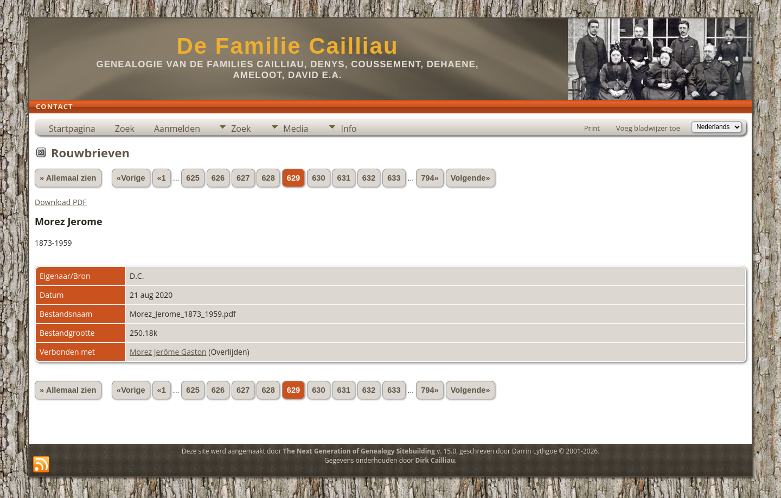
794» (430, 178)
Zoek (125, 129)
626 (218, 178)
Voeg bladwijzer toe (648, 128)
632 (368, 178)
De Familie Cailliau (287, 46)
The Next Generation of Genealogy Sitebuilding (359, 451)
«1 (161, 178)
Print (592, 128)
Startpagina (72, 129)
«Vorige (131, 178)
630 (318, 178)
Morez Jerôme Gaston (168, 352)
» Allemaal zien (68, 178)
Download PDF (61, 202)
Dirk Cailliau (435, 460)
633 (393, 178)
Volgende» (470, 178)
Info (348, 129)
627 (242, 178)
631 (343, 178)
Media (295, 129)
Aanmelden (177, 129)
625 (192, 178)
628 (267, 178)
